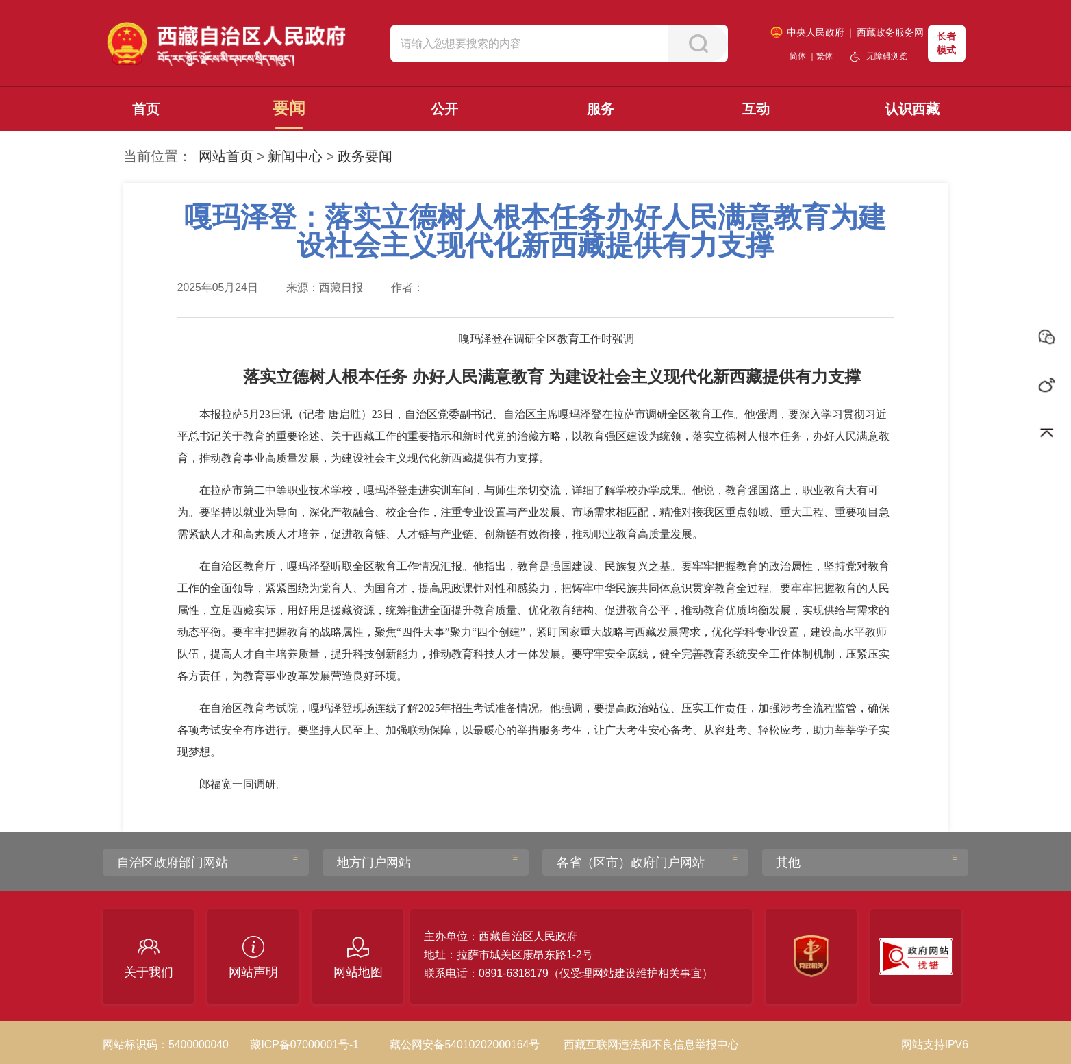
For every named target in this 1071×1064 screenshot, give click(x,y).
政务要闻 (365, 156)
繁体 (824, 56)
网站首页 (226, 156)
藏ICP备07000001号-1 (304, 1044)
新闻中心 (295, 156)
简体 (798, 56)
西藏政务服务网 (890, 32)
